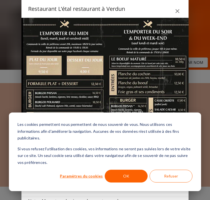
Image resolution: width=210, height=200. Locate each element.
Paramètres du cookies (81, 176)
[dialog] (105, 151)
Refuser (171, 176)
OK (126, 176)
